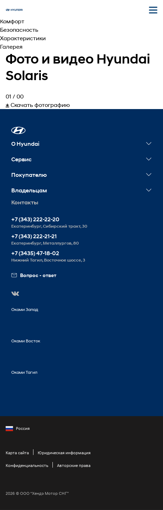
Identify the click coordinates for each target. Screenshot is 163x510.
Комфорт (12, 21)
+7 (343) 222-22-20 (35, 219)
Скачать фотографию (38, 104)
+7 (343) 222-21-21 (34, 236)
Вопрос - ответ (33, 275)
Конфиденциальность (27, 465)
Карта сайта (17, 452)
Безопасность (19, 29)
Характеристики (23, 38)
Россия (18, 428)
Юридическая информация (64, 452)
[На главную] (14, 10)
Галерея (11, 46)
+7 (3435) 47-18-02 (35, 253)
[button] (18, 130)
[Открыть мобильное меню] (153, 9)
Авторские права (73, 465)
